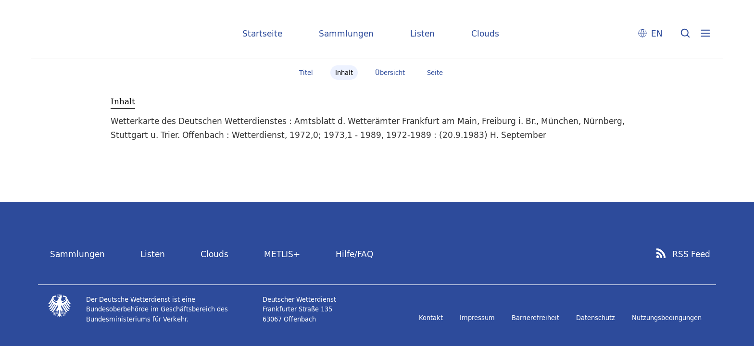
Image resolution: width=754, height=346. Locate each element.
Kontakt (431, 317)
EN (657, 33)
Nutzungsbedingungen (667, 317)
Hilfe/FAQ (354, 254)
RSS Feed (691, 254)
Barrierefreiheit (535, 317)
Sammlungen (346, 33)
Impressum (477, 317)
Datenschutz (595, 317)
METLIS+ (282, 254)
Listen (422, 33)
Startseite (262, 33)
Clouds (485, 33)
